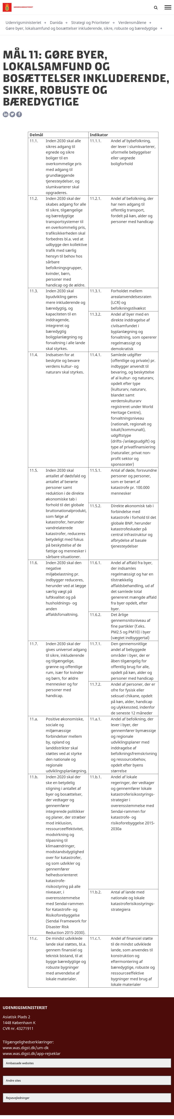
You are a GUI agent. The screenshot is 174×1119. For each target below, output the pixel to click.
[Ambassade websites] (87, 1067)
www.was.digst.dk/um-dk (26, 1051)
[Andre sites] (87, 1084)
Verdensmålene (132, 22)
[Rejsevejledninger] (87, 1101)
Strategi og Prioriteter (90, 22)
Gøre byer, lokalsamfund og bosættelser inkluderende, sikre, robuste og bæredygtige (81, 28)
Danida (56, 22)
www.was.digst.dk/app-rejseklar (31, 1057)
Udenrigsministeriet (23, 22)
